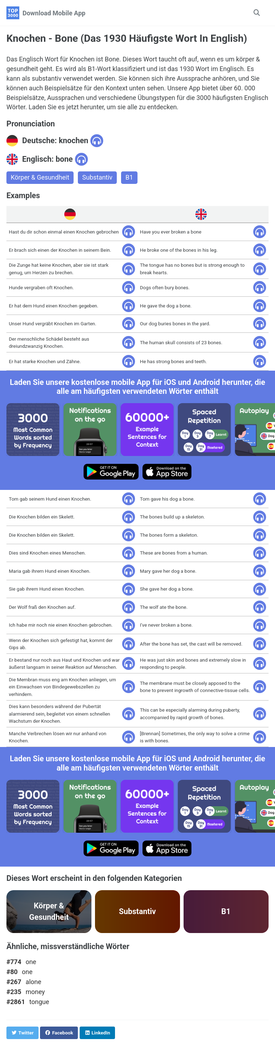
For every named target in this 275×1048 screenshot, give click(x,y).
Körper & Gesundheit (40, 178)
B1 (129, 178)
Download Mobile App (53, 13)
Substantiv (97, 178)
